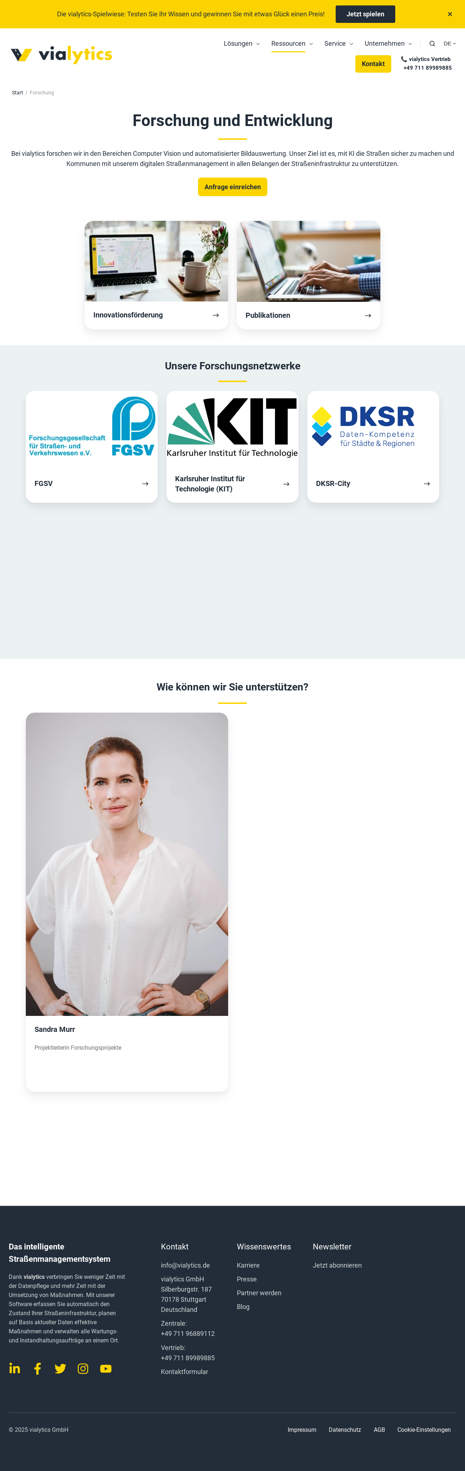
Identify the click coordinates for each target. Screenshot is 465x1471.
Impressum (302, 1429)
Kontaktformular (184, 1371)
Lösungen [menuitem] (238, 43)
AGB (379, 1429)
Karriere (248, 1265)
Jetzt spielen (365, 14)
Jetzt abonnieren (337, 1265)
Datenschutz (345, 1429)
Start (17, 93)
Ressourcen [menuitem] (288, 43)
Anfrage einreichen (233, 187)
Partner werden (259, 1293)
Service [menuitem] (335, 43)
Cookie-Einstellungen (424, 1430)
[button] (432, 43)
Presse (247, 1279)
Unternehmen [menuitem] (385, 43)
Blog (243, 1306)
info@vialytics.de (185, 1265)
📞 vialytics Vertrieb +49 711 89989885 (425, 63)
